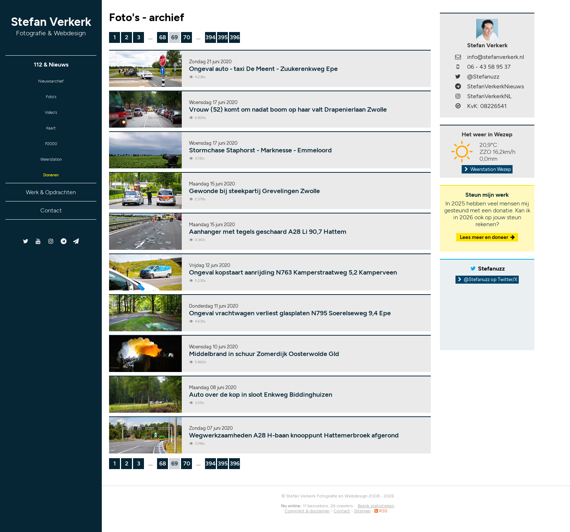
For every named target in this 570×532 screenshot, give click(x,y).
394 (210, 37)
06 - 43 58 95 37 (489, 66)
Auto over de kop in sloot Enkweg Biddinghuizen (260, 395)
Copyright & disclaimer (307, 510)
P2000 (51, 153)
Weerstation (51, 171)
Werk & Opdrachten (51, 207)
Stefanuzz (491, 268)
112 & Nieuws (51, 64)
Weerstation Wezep (487, 169)
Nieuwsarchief (51, 82)
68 (162, 37)
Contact (51, 225)
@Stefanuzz (483, 76)
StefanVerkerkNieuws (495, 86)
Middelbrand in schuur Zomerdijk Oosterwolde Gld (264, 354)
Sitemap (362, 510)
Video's (50, 118)
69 (174, 37)
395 (223, 37)
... (150, 37)
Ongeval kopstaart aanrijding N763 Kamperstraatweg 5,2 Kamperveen (293, 272)
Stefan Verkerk (51, 26)
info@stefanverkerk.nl (495, 56)
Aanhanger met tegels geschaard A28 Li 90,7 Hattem (267, 232)
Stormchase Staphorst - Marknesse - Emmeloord (260, 150)
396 (235, 37)
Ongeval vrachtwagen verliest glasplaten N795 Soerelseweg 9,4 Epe (290, 313)
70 (186, 37)
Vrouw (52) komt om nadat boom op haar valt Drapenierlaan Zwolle (288, 109)
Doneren (51, 189)
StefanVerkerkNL (489, 96)
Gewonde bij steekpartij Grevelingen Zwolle (254, 191)
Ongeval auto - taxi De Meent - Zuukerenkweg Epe (263, 69)
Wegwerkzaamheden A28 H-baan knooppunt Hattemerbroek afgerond (294, 435)
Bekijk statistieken (376, 505)
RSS (380, 510)
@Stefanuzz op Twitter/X (487, 279)
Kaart (50, 135)
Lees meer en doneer (488, 237)
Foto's (51, 100)
